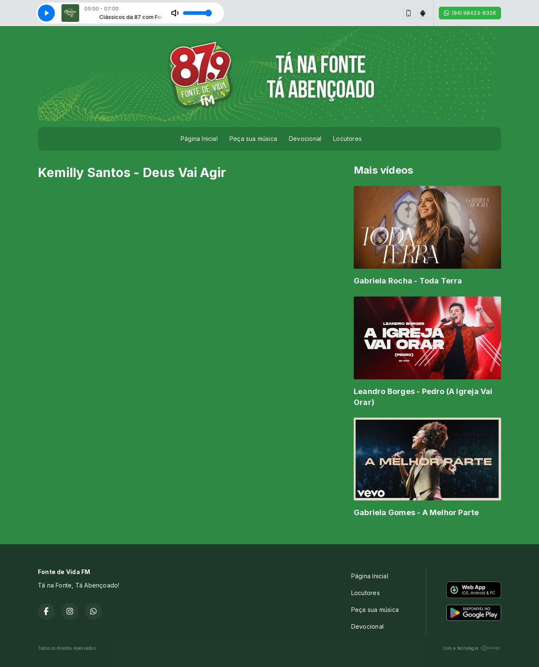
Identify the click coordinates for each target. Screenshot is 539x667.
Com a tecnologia (472, 648)
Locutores (347, 138)
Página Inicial (199, 138)
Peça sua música (253, 138)
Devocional (305, 138)
